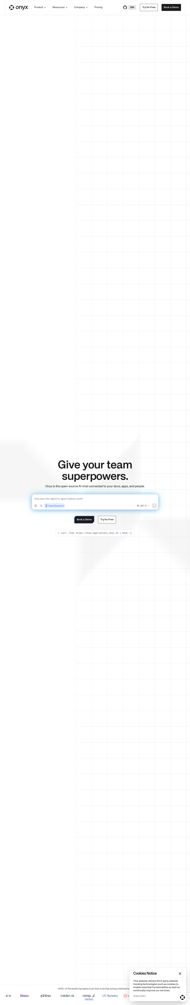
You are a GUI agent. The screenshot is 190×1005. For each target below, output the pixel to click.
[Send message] (154, 505)
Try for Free (148, 7)
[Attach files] (35, 505)
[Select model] (143, 505)
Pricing (98, 7)
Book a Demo (171, 7)
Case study (93, 999)
